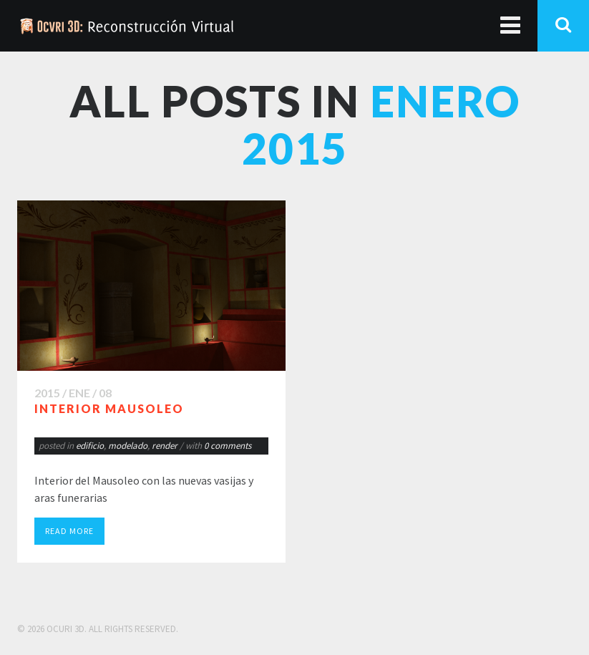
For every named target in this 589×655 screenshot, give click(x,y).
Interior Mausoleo (109, 408)
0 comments (227, 446)
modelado (127, 446)
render (164, 446)
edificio (90, 446)
